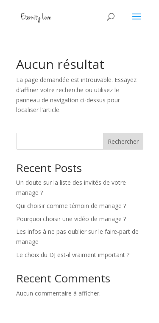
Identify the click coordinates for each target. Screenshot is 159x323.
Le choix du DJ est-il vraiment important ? (72, 255)
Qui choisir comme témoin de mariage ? (71, 206)
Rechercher (123, 141)
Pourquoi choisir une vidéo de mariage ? (71, 219)
